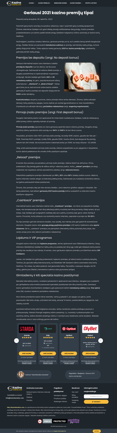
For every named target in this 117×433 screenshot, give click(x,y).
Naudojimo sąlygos (60, 395)
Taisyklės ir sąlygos (27, 363)
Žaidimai (29, 397)
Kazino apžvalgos (27, 357)
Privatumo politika (60, 398)
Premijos (29, 400)
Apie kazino (26, 353)
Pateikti (96, 402)
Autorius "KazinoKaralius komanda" (37, 375)
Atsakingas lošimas (60, 401)
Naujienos (81, 373)
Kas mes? (75, 392)
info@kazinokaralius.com (15, 398)
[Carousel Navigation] (58, 341)
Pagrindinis (72, 373)
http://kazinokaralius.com (15, 407)
